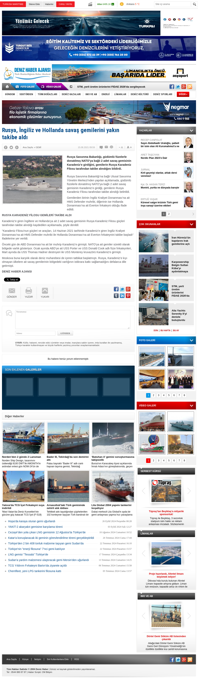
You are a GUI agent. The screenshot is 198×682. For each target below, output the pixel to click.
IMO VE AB (147, 596)
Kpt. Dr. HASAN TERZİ (161, 186)
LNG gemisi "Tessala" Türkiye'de (28, 554)
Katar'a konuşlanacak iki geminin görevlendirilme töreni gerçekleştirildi (51, 537)
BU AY (176, 330)
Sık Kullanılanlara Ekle (58, 659)
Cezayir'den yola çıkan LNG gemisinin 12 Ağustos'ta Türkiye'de (47, 532)
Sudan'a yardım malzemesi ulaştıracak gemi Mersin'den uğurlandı (48, 560)
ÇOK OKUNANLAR (149, 224)
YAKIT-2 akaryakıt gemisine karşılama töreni (35, 526)
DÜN (156, 330)
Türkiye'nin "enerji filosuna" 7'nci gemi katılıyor (36, 549)
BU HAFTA (165, 330)
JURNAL (161, 173)
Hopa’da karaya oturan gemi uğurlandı (31, 521)
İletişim (37, 659)
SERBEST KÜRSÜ (151, 471)
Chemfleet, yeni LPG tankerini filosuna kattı (34, 571)
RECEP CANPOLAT (161, 143)
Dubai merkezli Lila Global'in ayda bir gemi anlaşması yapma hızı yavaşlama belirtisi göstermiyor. (113, 510)
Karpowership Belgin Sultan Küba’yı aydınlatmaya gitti (180, 266)
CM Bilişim (47, 672)
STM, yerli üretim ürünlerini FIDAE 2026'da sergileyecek (111, 86)
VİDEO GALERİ (147, 405)
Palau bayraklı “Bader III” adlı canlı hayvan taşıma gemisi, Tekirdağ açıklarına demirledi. (68, 461)
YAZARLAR (145, 130)
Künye (25, 659)
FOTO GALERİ (147, 340)
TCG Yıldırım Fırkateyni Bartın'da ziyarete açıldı (37, 565)
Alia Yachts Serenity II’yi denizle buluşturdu (179, 315)
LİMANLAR (147, 533)
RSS (76, 659)
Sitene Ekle (34, 4)
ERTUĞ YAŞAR (161, 202)
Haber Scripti (34, 672)
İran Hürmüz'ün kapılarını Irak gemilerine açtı (181, 240)
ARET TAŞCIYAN (161, 156)
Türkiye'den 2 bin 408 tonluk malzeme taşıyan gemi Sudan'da (46, 543)
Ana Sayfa (12, 659)
